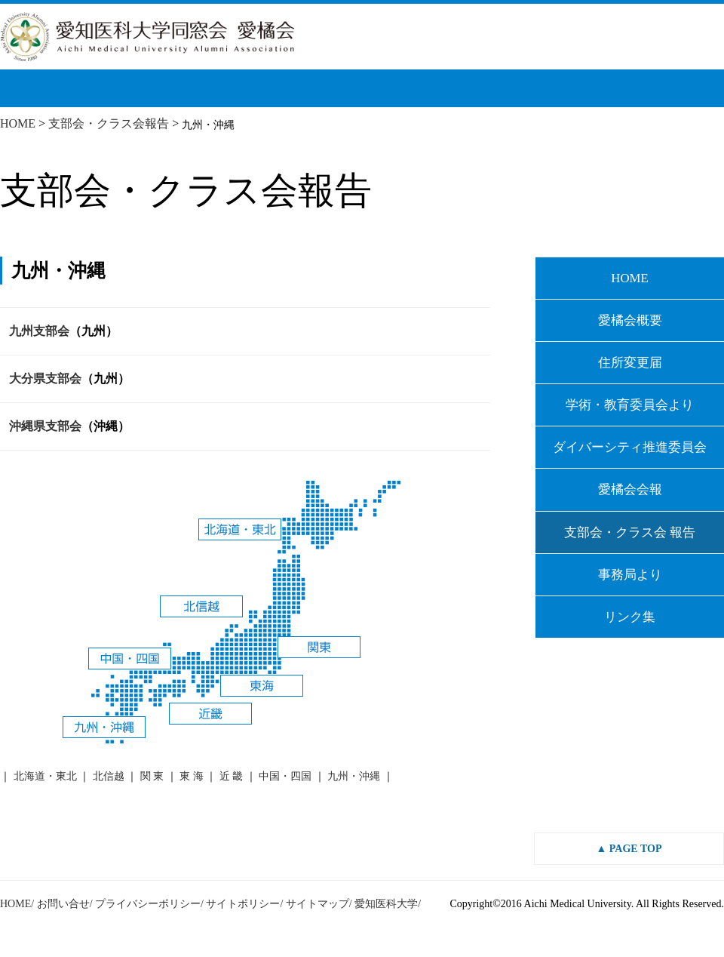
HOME (17, 123)
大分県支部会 (45, 378)
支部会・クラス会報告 (108, 123)
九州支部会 (39, 331)
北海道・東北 (45, 776)
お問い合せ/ (65, 903)
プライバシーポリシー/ (149, 903)
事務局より (630, 575)
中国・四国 (285, 776)
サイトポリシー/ (244, 903)
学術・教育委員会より (630, 405)
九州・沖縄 (353, 776)
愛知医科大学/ (387, 903)
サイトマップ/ (319, 903)
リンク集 (629, 617)
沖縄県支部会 (45, 426)
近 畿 (231, 776)
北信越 (108, 776)
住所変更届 (630, 362)
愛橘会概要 (630, 320)
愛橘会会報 (630, 489)
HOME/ (17, 903)
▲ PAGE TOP (629, 848)
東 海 (191, 776)
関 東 (152, 776)
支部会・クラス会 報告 (629, 532)
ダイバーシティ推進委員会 (630, 447)
